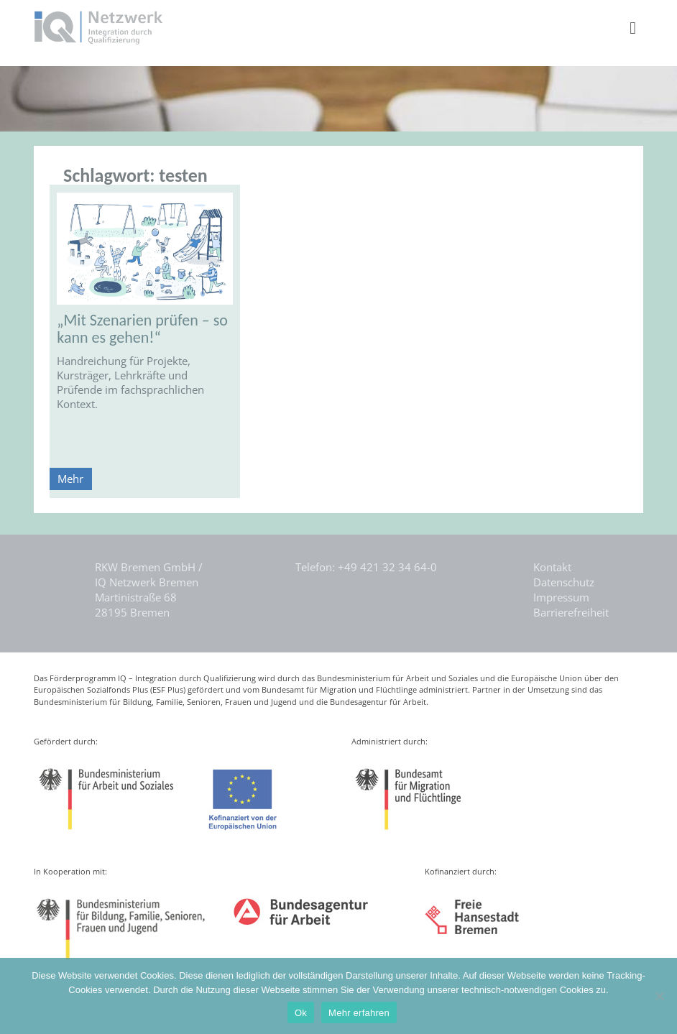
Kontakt (552, 567)
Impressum (561, 597)
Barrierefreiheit (571, 612)
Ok (301, 1012)
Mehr (70, 478)
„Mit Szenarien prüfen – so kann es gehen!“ (142, 328)
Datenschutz (563, 582)
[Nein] (659, 996)
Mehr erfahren (359, 1012)
